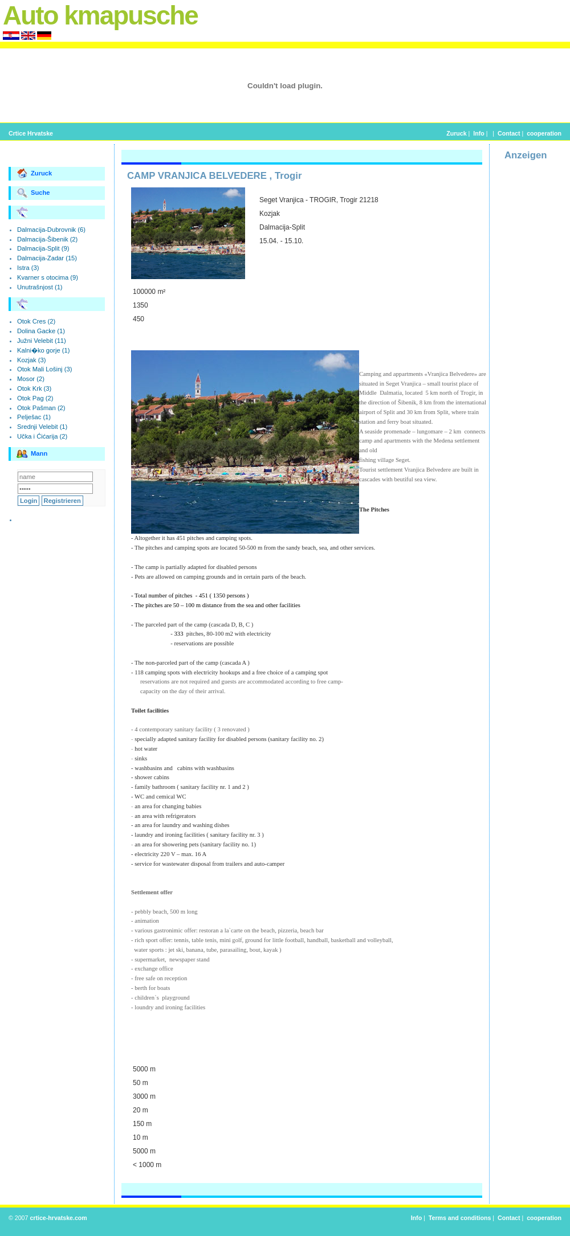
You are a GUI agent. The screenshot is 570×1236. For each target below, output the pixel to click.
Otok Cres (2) (36, 321)
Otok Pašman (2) (41, 407)
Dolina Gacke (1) (41, 331)
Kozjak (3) (31, 360)
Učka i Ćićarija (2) (42, 436)
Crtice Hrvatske (31, 133)
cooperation (544, 133)
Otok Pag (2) (35, 398)
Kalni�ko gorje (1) (43, 350)
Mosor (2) (30, 378)
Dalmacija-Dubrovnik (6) (51, 229)
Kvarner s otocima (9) (47, 277)
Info (478, 133)
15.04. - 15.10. (281, 241)
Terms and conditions (460, 1217)
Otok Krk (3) (34, 388)
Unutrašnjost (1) (40, 287)
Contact (509, 133)
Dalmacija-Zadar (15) (47, 258)
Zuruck (456, 133)
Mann (32, 454)
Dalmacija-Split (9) (43, 248)
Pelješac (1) (34, 417)
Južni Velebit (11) (41, 340)
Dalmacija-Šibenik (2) (47, 239)
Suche (33, 193)
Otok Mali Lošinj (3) (44, 369)
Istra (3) (28, 267)
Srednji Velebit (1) (42, 426)
